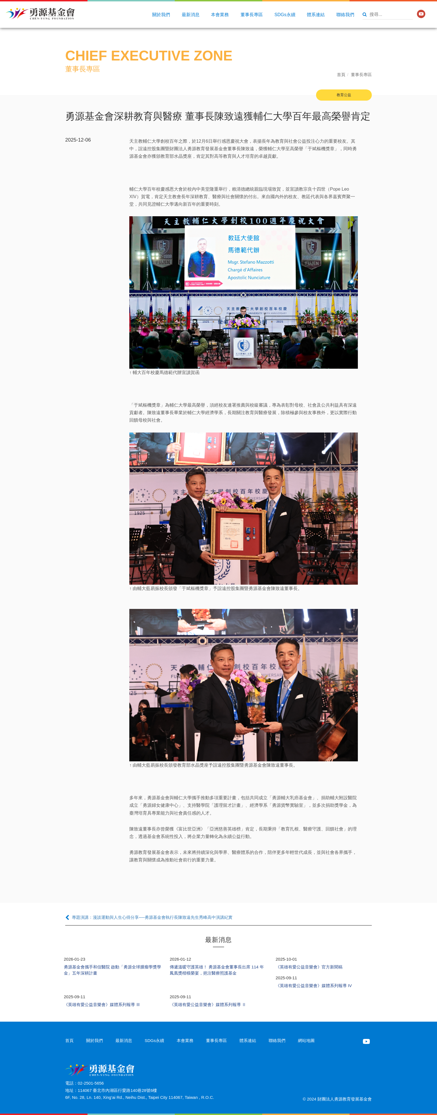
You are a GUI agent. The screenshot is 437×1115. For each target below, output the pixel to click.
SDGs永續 (285, 14)
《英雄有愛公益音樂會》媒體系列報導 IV (314, 985)
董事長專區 (252, 14)
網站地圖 (306, 1040)
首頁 (341, 74)
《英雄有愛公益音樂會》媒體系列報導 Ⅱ (208, 1004)
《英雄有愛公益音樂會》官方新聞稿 (309, 967)
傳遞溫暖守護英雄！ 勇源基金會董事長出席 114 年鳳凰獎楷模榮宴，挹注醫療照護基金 (217, 970)
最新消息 (191, 14)
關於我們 (161, 14)
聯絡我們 (345, 14)
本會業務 (220, 14)
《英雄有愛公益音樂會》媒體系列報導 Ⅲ (102, 1004)
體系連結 (316, 14)
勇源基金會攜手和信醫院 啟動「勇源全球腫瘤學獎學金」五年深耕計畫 (112, 970)
